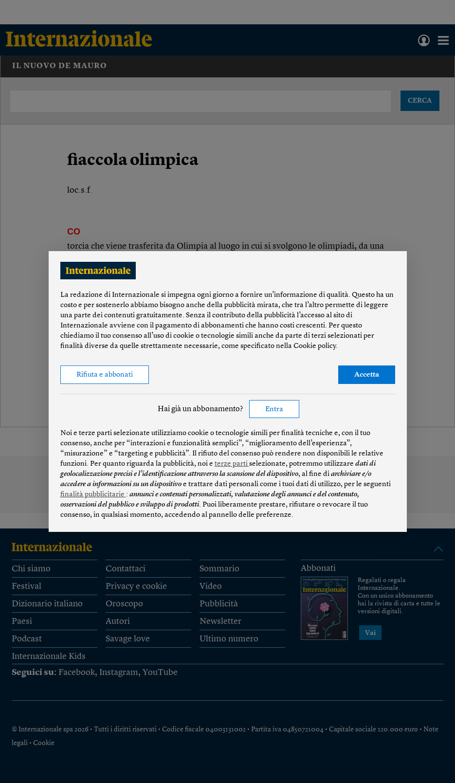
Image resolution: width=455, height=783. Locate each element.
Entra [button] (274, 409)
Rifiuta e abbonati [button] (104, 375)
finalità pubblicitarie (93, 494)
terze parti (232, 464)
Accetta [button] (366, 375)
